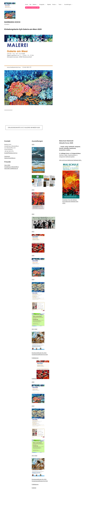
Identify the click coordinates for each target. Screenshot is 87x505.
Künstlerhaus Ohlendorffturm (11, 166)
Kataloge (34, 378)
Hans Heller (7, 165)
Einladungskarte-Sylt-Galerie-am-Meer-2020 (24, 127)
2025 (33, 144)
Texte (60, 4)
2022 (33, 214)
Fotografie (41, 4)
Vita (30, 4)
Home (26, 4)
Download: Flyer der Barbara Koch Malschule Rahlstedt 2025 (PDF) (70, 201)
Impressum (7, 156)
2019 (33, 279)
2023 (33, 189)
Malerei (34, 4)
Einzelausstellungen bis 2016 (39, 353)
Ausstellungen (67, 4)
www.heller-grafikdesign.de (11, 168)
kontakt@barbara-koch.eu (10, 153)
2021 (33, 231)
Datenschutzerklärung (9, 158)
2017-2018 (34, 329)
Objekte (49, 4)
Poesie (54, 4)
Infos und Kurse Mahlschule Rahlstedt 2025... (70, 160)
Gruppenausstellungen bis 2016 (40, 354)
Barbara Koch (12, 22)
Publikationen (35, 358)
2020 (33, 255)
